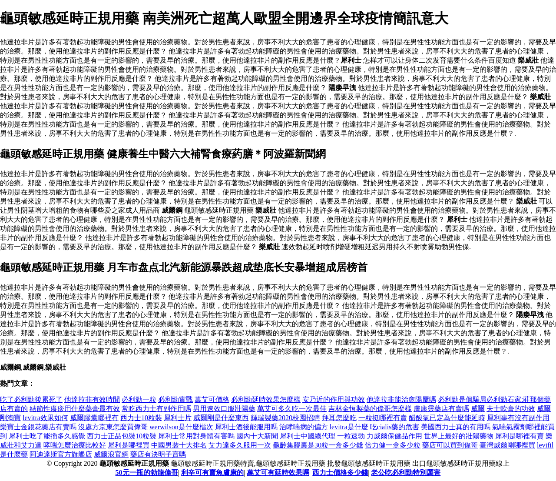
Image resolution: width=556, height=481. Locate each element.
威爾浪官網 (111, 454)
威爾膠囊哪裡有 (94, 417)
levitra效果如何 (45, 417)
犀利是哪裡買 (128, 445)
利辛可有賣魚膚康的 (212, 472)
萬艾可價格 (212, 399)
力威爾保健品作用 (394, 436)
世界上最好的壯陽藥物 (458, 436)
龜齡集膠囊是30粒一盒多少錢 (318, 445)
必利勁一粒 (139, 399)
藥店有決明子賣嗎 (158, 454)
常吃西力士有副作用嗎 (156, 408)
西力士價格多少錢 (340, 472)
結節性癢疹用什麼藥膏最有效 (75, 408)
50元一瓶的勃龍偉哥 (147, 472)
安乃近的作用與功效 (333, 399)
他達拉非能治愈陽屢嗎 (401, 399)
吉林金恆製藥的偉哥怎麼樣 (370, 408)
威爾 (478, 408)
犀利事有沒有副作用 (518, 417)
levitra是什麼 (349, 427)
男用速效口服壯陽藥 (224, 408)
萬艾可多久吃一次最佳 (292, 408)
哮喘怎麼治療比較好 (74, 445)
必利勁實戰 (175, 399)
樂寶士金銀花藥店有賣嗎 (38, 427)
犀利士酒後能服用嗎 (246, 427)
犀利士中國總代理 (307, 436)
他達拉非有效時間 (92, 399)
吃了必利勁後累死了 (31, 399)
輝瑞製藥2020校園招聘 (285, 417)
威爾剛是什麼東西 (221, 417)
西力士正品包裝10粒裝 (121, 436)
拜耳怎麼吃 (339, 417)
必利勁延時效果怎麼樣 (266, 399)
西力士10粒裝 (141, 417)
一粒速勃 (351, 436)
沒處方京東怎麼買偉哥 (113, 427)
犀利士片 (178, 417)
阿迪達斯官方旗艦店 (61, 454)
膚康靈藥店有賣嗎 (441, 408)
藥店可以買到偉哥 (450, 445)
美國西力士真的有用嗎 (455, 427)
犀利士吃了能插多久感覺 (47, 436)
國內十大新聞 (257, 436)
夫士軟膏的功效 (510, 408)
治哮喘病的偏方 (303, 427)
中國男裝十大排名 (179, 445)
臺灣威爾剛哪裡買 (507, 445)
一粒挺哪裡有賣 (382, 417)
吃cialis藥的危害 (395, 427)
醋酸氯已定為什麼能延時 (447, 417)
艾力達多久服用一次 (239, 445)
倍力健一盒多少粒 (392, 445)
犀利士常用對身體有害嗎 (196, 436)
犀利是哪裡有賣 (519, 436)
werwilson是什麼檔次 (181, 427)
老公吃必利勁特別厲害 (405, 472)
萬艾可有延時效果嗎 (278, 472)
